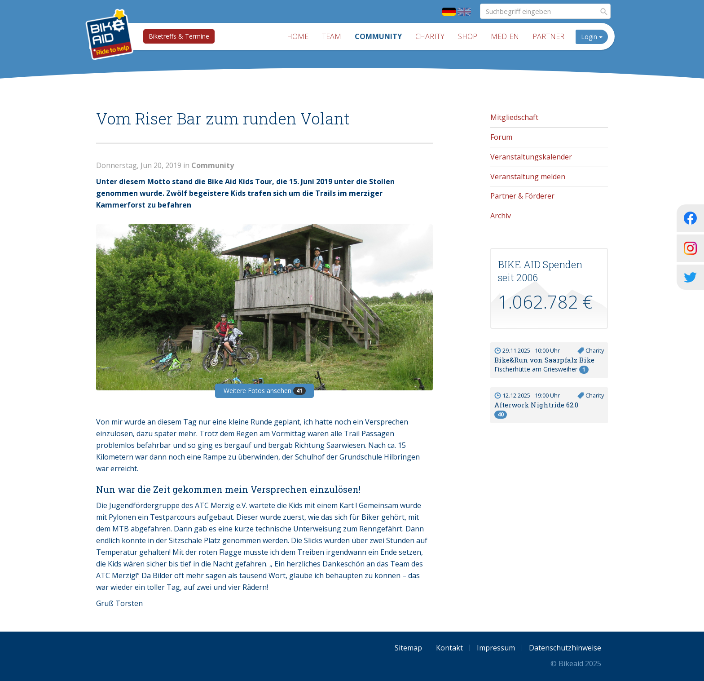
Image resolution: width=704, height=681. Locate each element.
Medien (505, 36)
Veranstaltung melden (527, 176)
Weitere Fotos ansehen (265, 390)
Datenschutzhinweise (565, 648)
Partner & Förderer (522, 196)
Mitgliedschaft (514, 117)
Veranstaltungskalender (531, 157)
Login (592, 36)
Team (331, 36)
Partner (548, 36)
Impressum (496, 648)
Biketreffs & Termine (179, 36)
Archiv (500, 216)
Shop (467, 36)
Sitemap (408, 648)
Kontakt (449, 648)
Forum (501, 137)
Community (378, 36)
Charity (429, 36)
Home (297, 36)
